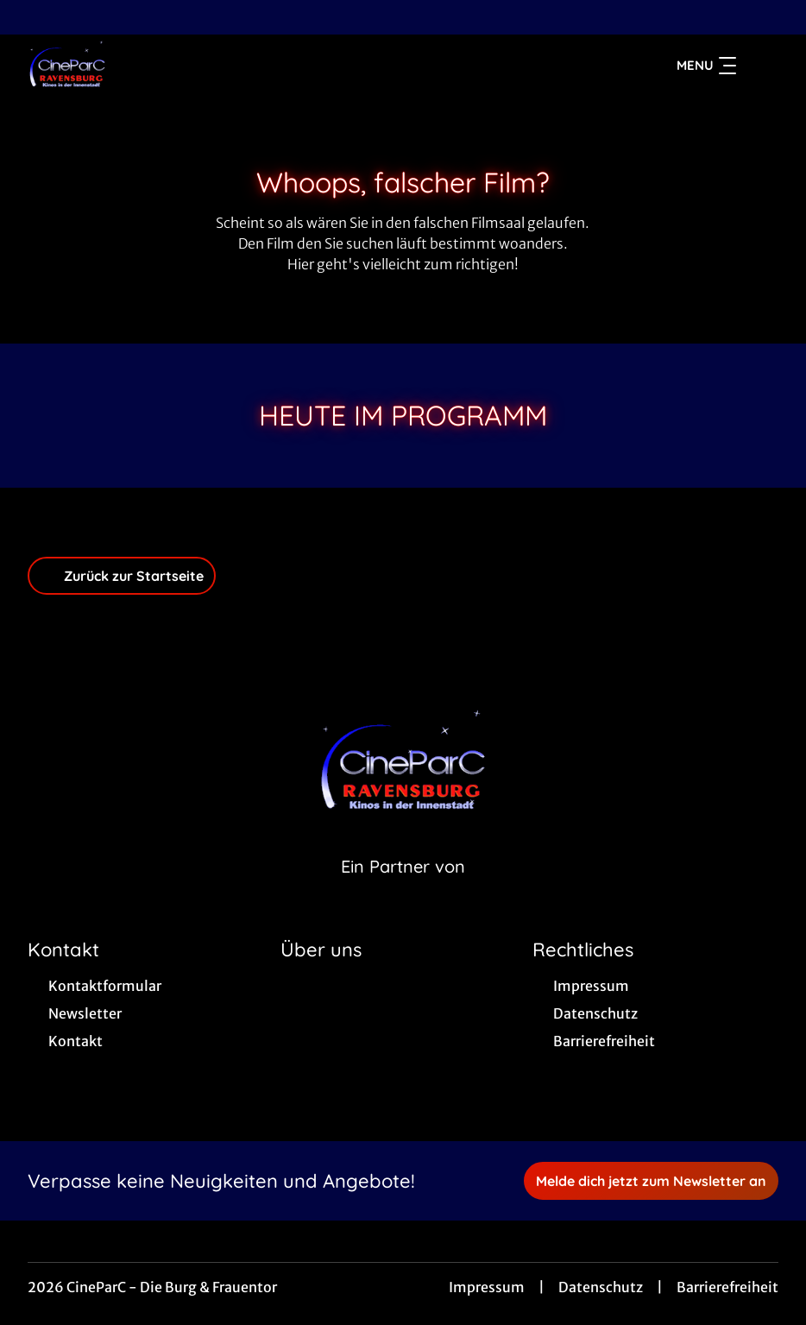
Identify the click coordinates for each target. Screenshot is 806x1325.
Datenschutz (600, 1287)
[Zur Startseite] (148, 65)
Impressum (487, 1287)
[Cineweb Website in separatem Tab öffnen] (403, 888)
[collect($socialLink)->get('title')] (31, 17)
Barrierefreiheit (727, 1287)
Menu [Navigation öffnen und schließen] (706, 65)
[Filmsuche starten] (761, 65)
